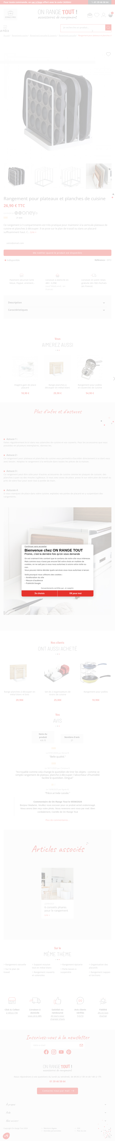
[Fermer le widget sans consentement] (35, 546)
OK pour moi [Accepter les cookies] (75, 593)
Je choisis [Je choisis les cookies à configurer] (39, 593)
